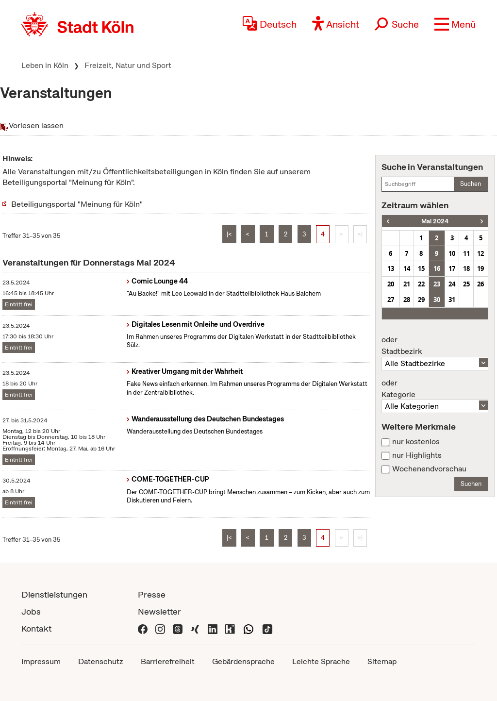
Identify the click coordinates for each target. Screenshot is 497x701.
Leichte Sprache (321, 661)
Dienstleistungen (54, 594)
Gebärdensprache (243, 661)
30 (436, 299)
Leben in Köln (44, 65)
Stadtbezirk (434, 345)
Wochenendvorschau (429, 469)
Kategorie (434, 389)
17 (451, 268)
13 (390, 268)
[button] (455, 24)
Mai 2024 (434, 221)
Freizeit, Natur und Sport (127, 65)
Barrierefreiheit (168, 661)
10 (451, 253)
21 (406, 284)
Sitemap (382, 661)
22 (421, 284)
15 (421, 268)
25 (466, 284)
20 (390, 284)
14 (406, 268)
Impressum (41, 661)
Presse (152, 594)
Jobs (31, 611)
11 (466, 253)
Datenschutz (100, 661)
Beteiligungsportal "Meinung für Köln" (77, 204)
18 (466, 268)
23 (436, 284)
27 (390, 299)
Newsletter (159, 611)
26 (480, 284)
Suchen (470, 184)
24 (451, 284)
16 (436, 268)
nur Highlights (417, 455)
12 (480, 253)
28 (406, 299)
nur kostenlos (416, 442)
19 (480, 268)
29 (421, 299)
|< (229, 234)
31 (451, 299)
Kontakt (36, 628)
